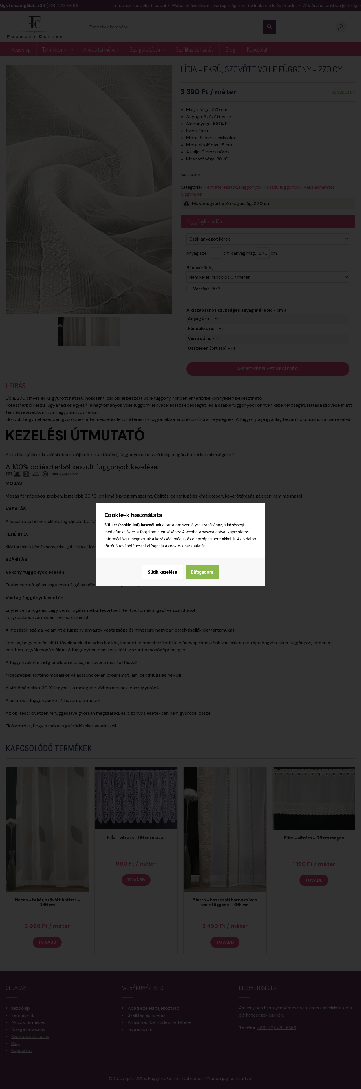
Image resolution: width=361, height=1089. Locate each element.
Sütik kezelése (162, 572)
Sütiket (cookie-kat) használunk (132, 524)
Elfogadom (202, 572)
